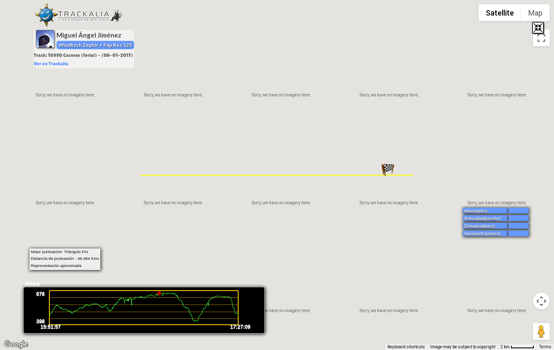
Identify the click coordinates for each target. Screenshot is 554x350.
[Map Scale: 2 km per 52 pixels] (517, 347)
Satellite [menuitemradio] (500, 12)
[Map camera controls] (541, 301)
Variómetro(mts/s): (482, 234)
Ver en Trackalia (51, 64)
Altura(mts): (476, 211)
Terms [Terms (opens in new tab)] (545, 347)
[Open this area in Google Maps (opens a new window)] (16, 344)
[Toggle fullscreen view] (541, 37)
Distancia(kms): (479, 226)
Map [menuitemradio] (535, 12)
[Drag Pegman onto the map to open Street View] (541, 331)
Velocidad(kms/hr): (483, 218)
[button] (388, 169)
